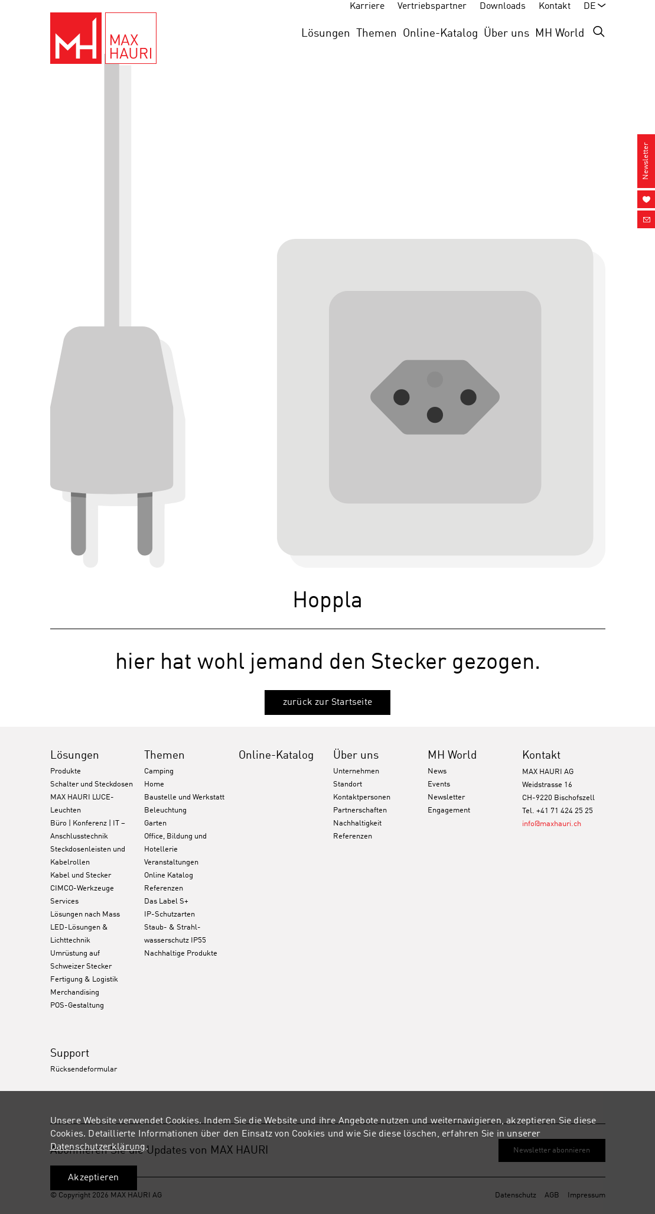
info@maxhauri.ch (551, 824)
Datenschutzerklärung (98, 1147)
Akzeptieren (93, 1178)
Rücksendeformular (83, 1069)
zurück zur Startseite (327, 702)
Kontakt (541, 755)
